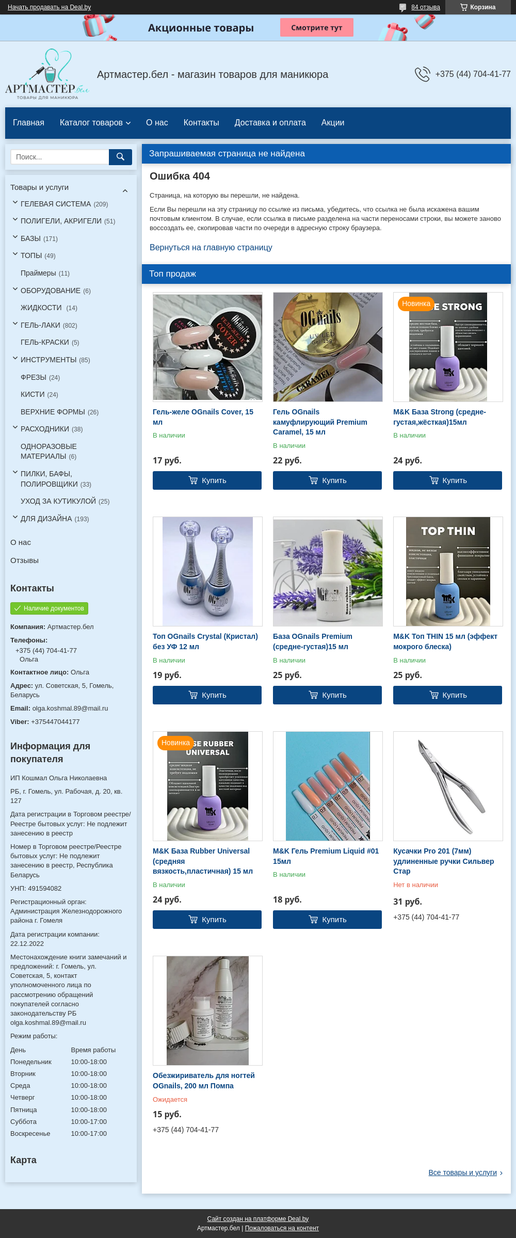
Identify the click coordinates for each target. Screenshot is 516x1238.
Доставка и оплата (270, 122)
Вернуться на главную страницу (211, 247)
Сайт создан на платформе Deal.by (258, 1219)
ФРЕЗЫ (33, 377)
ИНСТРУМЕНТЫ (48, 360)
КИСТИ (32, 394)
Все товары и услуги (462, 1172)
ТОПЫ (31, 255)
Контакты (201, 122)
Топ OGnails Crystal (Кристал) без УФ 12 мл (205, 641)
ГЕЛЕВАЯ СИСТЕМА (56, 204)
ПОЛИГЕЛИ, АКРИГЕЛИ (61, 221)
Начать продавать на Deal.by (49, 7)
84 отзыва (425, 7)
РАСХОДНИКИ (45, 429)
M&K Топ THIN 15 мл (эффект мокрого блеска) (445, 641)
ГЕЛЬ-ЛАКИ (40, 325)
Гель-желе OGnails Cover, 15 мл (203, 417)
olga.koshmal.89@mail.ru (70, 708)
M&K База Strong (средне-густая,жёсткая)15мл (439, 417)
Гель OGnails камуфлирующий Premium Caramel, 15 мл (320, 422)
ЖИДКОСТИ (42, 307)
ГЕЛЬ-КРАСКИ (45, 342)
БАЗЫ (31, 238)
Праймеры (38, 273)
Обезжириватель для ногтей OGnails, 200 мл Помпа (204, 1080)
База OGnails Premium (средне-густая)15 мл (312, 641)
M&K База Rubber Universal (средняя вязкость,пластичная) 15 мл (203, 861)
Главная (28, 122)
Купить (214, 480)
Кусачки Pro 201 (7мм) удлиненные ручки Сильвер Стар (443, 861)
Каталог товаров (91, 122)
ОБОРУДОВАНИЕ (50, 290)
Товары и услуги (39, 187)
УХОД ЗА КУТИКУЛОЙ (58, 501)
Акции (333, 122)
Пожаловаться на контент (282, 1228)
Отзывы (24, 560)
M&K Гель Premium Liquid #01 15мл (326, 856)
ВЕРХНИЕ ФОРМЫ (53, 412)
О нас (157, 122)
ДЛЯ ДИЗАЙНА (46, 519)
